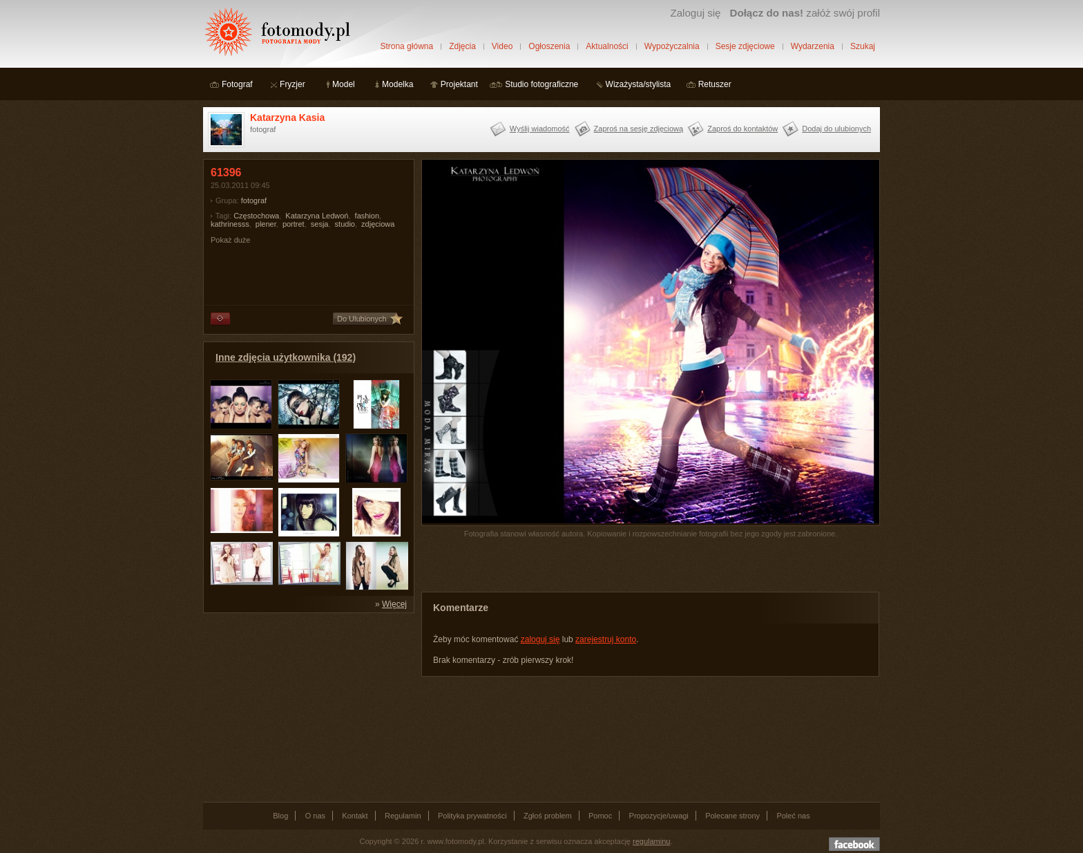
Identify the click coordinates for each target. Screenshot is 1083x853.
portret (293, 224)
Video (502, 46)
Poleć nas (792, 816)
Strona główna (406, 46)
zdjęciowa (377, 224)
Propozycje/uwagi (659, 816)
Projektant (459, 84)
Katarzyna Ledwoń (316, 216)
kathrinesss (230, 224)
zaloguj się (540, 639)
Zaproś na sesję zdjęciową (639, 128)
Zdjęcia (462, 46)
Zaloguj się (695, 13)
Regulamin (403, 816)
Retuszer (714, 84)
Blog (280, 816)
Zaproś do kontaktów (742, 128)
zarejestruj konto (605, 639)
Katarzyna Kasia (287, 117)
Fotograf (237, 84)
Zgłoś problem (548, 816)
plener (266, 224)
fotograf (254, 200)
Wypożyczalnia (672, 46)
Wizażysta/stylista (638, 84)
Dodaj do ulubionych (836, 128)
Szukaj (862, 46)
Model (343, 84)
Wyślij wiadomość (540, 128)
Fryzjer (292, 84)
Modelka (397, 84)
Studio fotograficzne (541, 84)
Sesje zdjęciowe (745, 46)
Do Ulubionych (362, 319)
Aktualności (607, 46)
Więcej (394, 604)
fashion (367, 216)
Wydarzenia (812, 46)
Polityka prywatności (472, 816)
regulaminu (651, 841)
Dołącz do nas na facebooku (854, 844)
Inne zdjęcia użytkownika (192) (285, 357)
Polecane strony (732, 816)
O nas (315, 816)
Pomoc (600, 816)
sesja (320, 224)
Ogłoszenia (549, 46)
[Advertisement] (306, 706)
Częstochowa (256, 216)
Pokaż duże (230, 240)
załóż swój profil (805, 13)
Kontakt (354, 816)
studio (345, 224)
